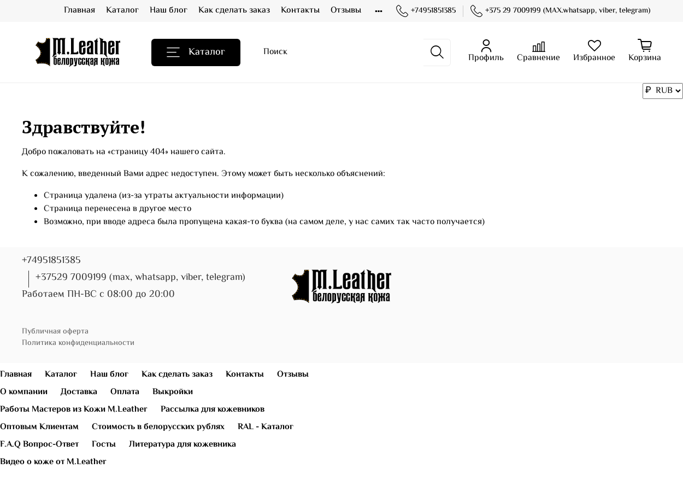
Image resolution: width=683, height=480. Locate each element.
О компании (24, 392)
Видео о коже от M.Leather (53, 462)
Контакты (300, 10)
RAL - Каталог (265, 427)
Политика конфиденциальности (78, 343)
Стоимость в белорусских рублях (158, 427)
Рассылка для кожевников (212, 410)
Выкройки (172, 392)
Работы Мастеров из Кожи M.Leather (74, 410)
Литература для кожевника (182, 445)
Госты (104, 445)
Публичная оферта (55, 331)
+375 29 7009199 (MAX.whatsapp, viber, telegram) (560, 11)
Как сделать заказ (234, 10)
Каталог (122, 10)
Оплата (124, 392)
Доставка (79, 392)
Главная (79, 10)
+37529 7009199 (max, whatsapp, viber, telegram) (140, 277)
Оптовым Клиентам (39, 427)
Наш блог (168, 10)
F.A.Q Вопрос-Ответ (39, 445)
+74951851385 (426, 11)
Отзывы (346, 10)
